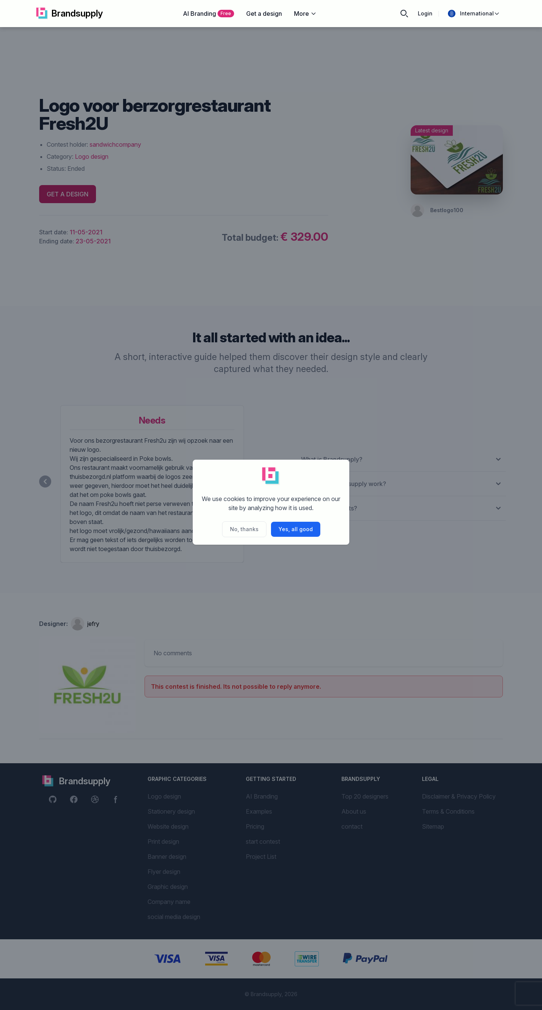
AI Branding (208, 13)
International (474, 13)
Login (425, 13)
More (305, 13)
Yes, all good (296, 529)
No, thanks (244, 529)
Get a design (264, 13)
